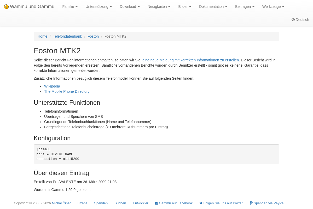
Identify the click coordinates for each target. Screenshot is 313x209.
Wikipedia (52, 86)
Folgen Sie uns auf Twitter (221, 203)
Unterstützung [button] (98, 6)
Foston (93, 36)
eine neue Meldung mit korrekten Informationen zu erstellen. (191, 60)
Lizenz (83, 203)
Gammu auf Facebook (174, 203)
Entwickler (140, 203)
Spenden (101, 203)
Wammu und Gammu (29, 6)
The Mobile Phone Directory (67, 91)
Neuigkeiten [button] (159, 6)
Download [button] (130, 6)
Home (42, 36)
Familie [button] (70, 6)
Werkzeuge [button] (273, 6)
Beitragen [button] (244, 6)
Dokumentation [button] (213, 6)
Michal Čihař (61, 203)
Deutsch (300, 20)
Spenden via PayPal (267, 203)
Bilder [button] (184, 6)
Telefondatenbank (67, 36)
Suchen (120, 203)
